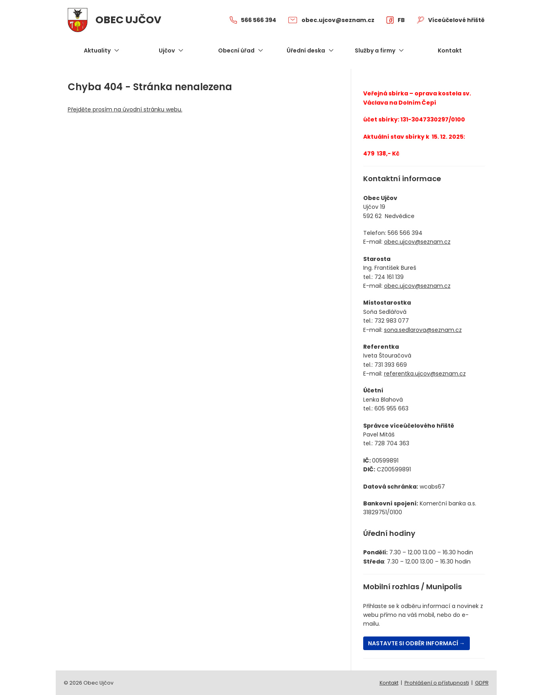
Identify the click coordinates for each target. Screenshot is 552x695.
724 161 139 (389, 277)
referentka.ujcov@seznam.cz (425, 374)
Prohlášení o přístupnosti (436, 682)
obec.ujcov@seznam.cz (417, 242)
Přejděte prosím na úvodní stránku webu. (125, 109)
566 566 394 (405, 233)
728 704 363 (391, 443)
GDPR (482, 682)
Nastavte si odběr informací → (416, 643)
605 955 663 (391, 408)
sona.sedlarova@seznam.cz (423, 330)
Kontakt (389, 682)
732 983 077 (391, 321)
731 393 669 (390, 365)
